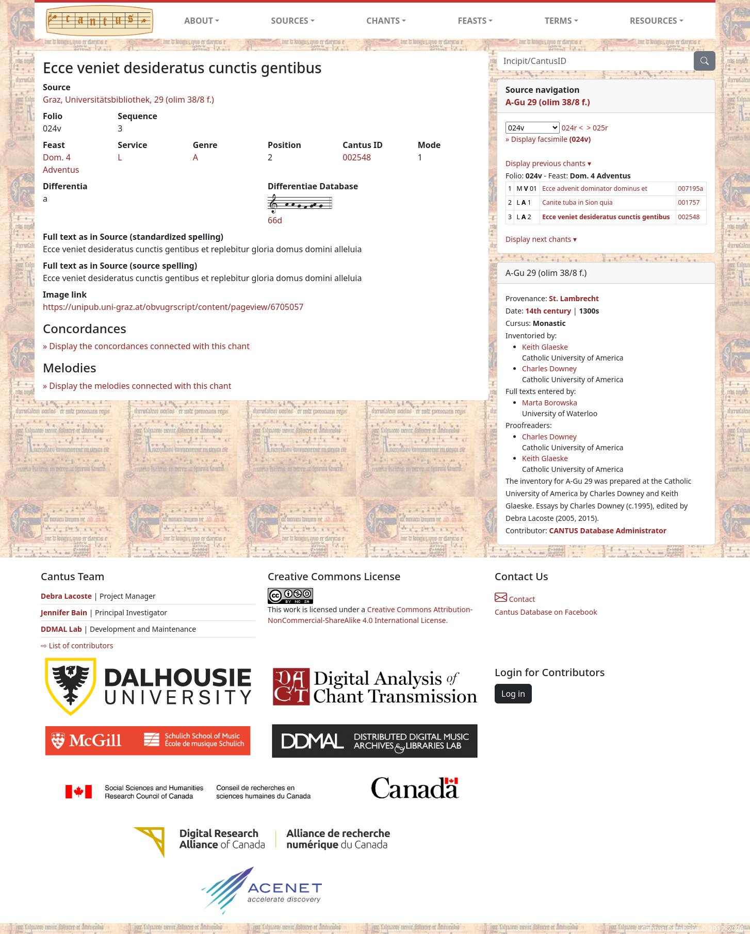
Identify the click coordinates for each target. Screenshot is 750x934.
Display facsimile (551, 139)
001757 (689, 202)
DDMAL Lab (61, 629)
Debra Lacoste (66, 596)
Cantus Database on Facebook (546, 612)
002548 (357, 157)
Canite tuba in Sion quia (577, 202)
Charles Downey (549, 368)
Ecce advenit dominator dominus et (594, 188)
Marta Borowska (549, 402)
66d (275, 220)
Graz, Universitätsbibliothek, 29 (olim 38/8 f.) (128, 99)
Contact (515, 599)
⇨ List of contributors (77, 645)
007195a (691, 188)
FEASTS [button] (472, 20)
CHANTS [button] (383, 20)
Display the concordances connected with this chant (149, 346)
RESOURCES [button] (653, 20)
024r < (572, 128)
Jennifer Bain (65, 612)
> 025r (597, 128)
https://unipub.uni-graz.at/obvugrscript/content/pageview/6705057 (173, 307)
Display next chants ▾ (541, 239)
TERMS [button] (558, 20)
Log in (513, 693)
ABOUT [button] (198, 20)
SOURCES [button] (289, 20)
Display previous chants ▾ (548, 163)
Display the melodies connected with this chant (140, 385)
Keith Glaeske (545, 347)
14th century (548, 311)
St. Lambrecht (574, 298)
